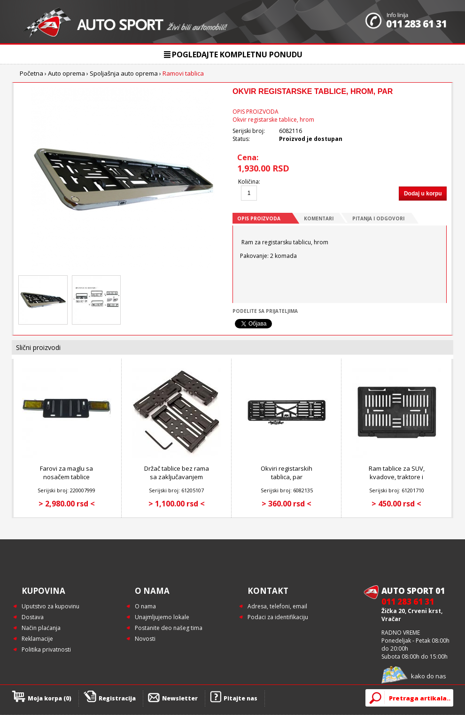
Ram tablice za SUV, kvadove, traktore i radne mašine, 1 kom (396, 477)
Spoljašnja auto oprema (124, 73)
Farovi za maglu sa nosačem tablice (66, 472)
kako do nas (428, 676)
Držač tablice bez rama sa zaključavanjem (176, 472)
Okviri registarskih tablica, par (286, 472)
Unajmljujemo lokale (162, 617)
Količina (248, 182)
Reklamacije (37, 639)
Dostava (33, 617)
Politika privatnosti (46, 649)
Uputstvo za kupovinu (50, 606)
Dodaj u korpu (423, 193)
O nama (145, 606)
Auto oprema (66, 73)
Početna (31, 73)
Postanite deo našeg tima (168, 628)
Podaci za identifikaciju (278, 617)
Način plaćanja (41, 628)
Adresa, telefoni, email (277, 606)
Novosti (145, 639)
